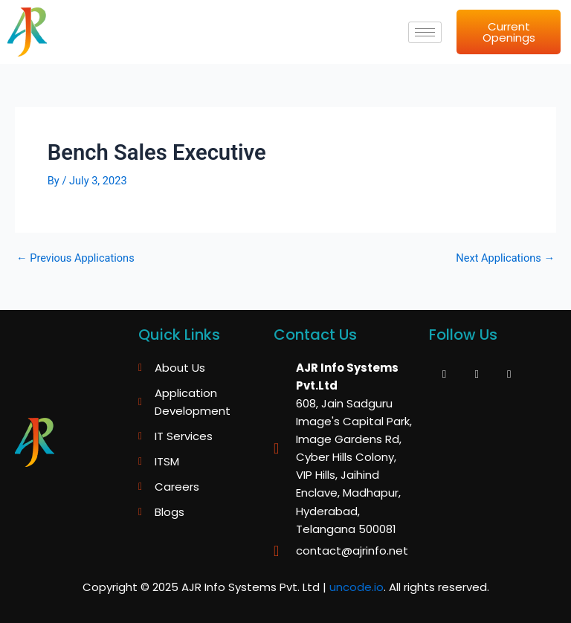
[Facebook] (444, 374)
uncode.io (356, 587)
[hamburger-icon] (425, 32)
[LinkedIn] (509, 374)
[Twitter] (476, 374)
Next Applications (505, 258)
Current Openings (509, 32)
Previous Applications (75, 258)
